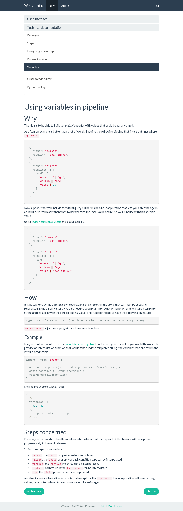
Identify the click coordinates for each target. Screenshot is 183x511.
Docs (52, 6)
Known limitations (38, 59)
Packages (33, 35)
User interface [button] (37, 19)
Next (151, 491)
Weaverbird (33, 5)
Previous (34, 491)
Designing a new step (40, 51)
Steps (30, 43)
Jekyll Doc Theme (111, 506)
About (65, 6)
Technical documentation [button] (44, 27)
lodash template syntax (46, 221)
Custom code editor (39, 79)
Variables (33, 67)
